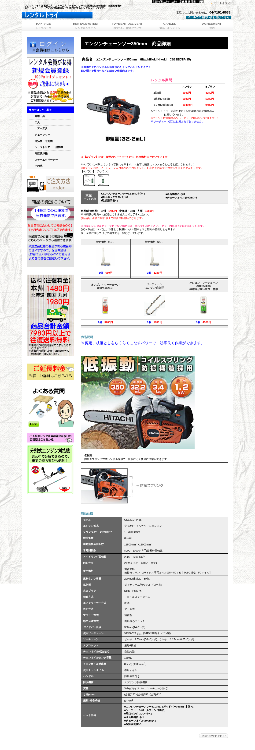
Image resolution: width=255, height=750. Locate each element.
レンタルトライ (80, 15)
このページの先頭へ (213, 735)
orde (50, 184)
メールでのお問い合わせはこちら (208, 17)
